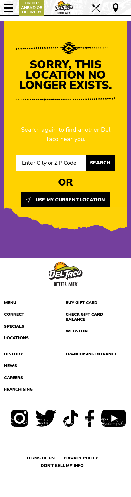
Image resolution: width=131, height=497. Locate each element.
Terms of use (41, 458)
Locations (16, 337)
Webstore (78, 331)
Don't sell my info (62, 465)
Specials (14, 326)
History (13, 354)
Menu (10, 302)
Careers (13, 377)
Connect (14, 314)
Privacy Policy (81, 458)
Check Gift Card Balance (84, 317)
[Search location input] (51, 163)
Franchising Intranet (91, 354)
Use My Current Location (65, 199)
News (10, 365)
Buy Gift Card (81, 302)
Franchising (18, 389)
